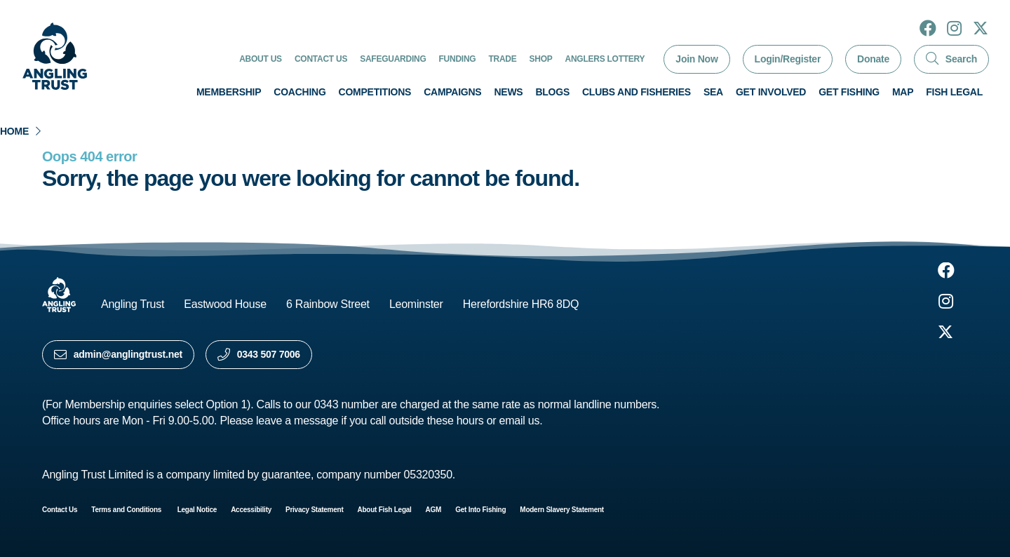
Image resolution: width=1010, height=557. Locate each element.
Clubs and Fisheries (636, 92)
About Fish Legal (385, 510)
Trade (502, 59)
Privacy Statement (314, 510)
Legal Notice (197, 510)
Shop (541, 59)
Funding (457, 59)
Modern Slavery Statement (562, 510)
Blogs (552, 92)
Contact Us (321, 59)
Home (14, 131)
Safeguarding (393, 59)
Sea (713, 92)
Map (902, 92)
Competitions (375, 92)
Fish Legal (954, 92)
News (508, 92)
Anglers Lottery (605, 59)
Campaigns (452, 92)
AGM (434, 510)
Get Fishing (849, 92)
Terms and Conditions (127, 510)
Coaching (299, 92)
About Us (260, 59)
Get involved (771, 92)
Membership (228, 92)
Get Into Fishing (480, 510)
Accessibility (251, 510)
